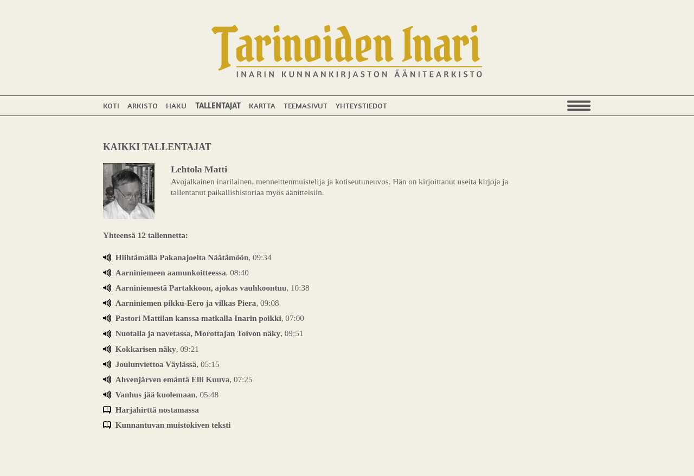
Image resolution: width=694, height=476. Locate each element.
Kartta (262, 105)
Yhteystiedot (361, 105)
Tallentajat (218, 105)
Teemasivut (305, 105)
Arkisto (142, 105)
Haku (176, 105)
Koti (111, 105)
